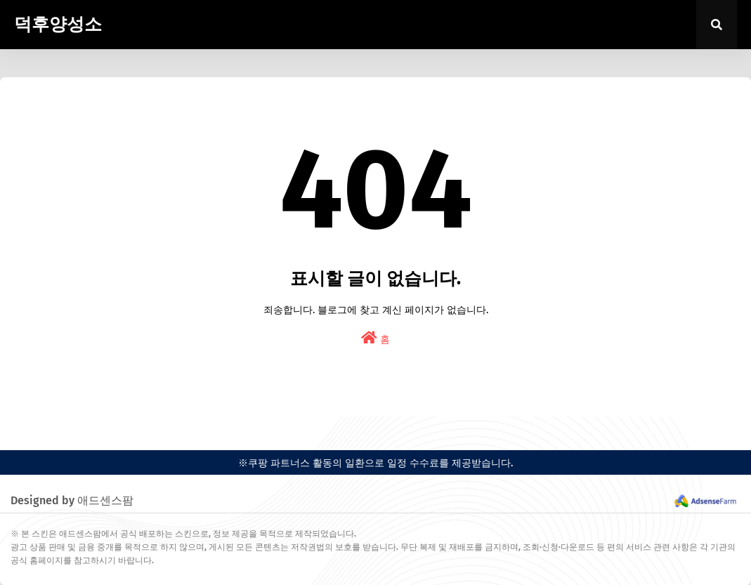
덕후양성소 (58, 24)
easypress (20, 428)
